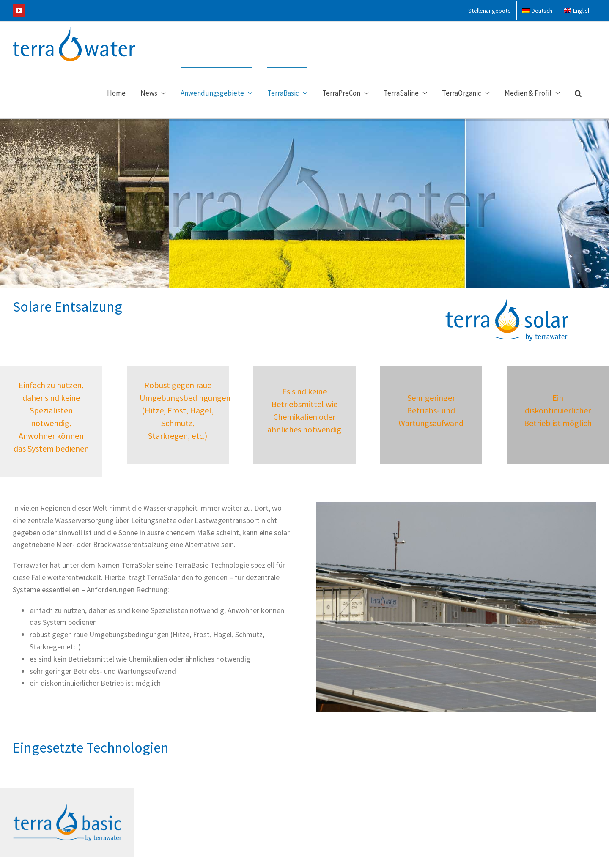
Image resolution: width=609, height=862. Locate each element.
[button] (578, 92)
